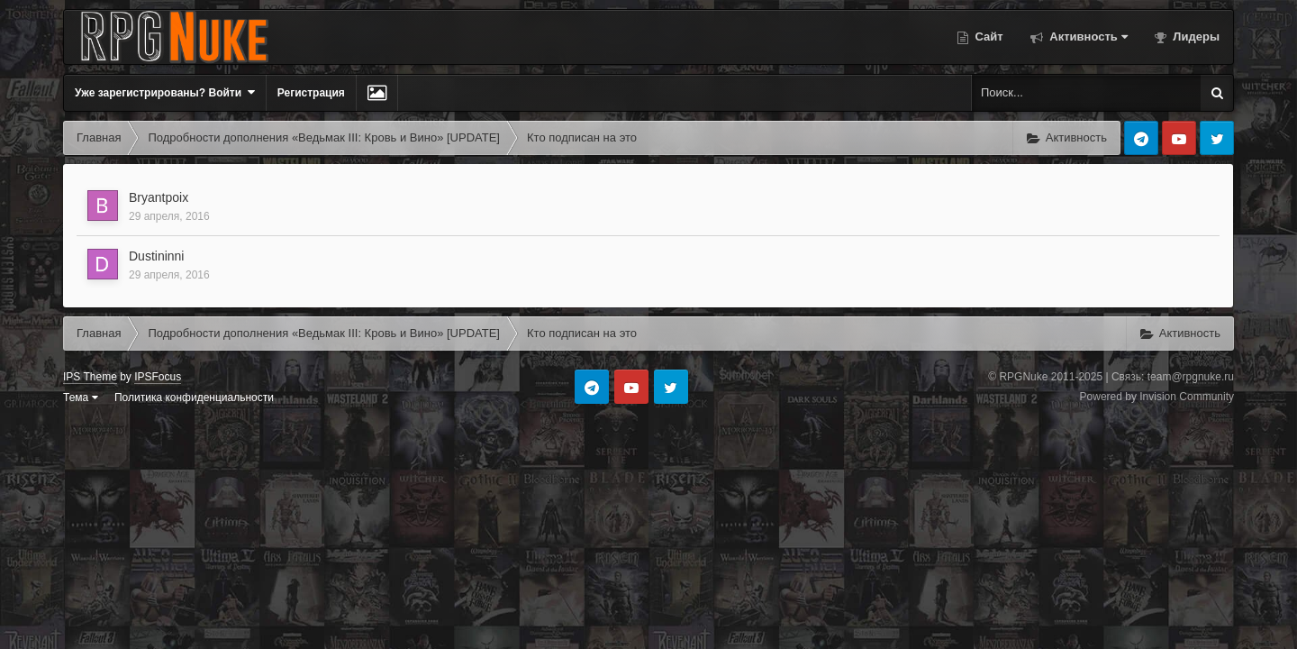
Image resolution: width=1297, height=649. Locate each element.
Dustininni (156, 256)
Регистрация (311, 93)
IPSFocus (157, 376)
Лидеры (1195, 36)
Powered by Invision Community (1157, 396)
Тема (80, 397)
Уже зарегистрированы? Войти (165, 92)
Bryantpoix (158, 197)
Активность (1087, 36)
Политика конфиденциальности (194, 397)
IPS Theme (90, 376)
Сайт (987, 36)
